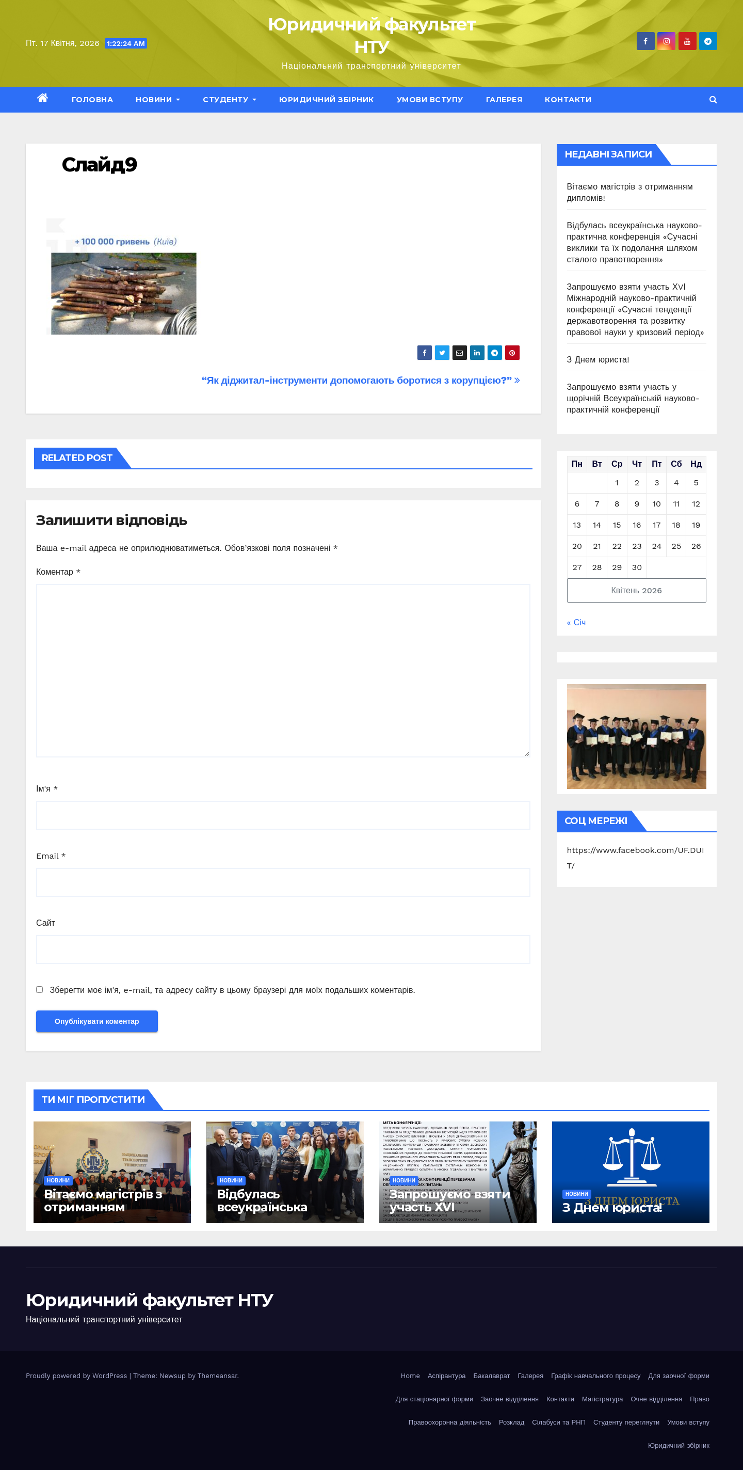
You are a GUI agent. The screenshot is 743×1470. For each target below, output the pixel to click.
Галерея (504, 99)
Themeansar (217, 1376)
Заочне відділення (510, 1399)
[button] (713, 99)
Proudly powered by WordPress (78, 1376)
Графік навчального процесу (595, 1376)
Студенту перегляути (626, 1422)
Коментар (58, 572)
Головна (93, 99)
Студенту (229, 99)
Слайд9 (99, 164)
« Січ (576, 622)
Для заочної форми (678, 1376)
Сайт (45, 923)
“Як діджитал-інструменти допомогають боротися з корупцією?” (361, 380)
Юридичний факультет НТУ (149, 1300)
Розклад (511, 1422)
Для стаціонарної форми (434, 1399)
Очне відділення (656, 1399)
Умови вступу (430, 99)
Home (410, 1376)
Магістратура (602, 1399)
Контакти (568, 99)
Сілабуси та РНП (559, 1422)
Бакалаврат (492, 1376)
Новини (158, 99)
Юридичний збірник (326, 99)
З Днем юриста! (600, 360)
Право (699, 1399)
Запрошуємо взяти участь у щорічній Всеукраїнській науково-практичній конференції (633, 398)
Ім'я (47, 789)
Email (51, 856)
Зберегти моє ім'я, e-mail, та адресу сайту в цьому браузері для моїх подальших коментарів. (232, 990)
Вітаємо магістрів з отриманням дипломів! (103, 1207)
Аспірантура (447, 1376)
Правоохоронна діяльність (450, 1422)
